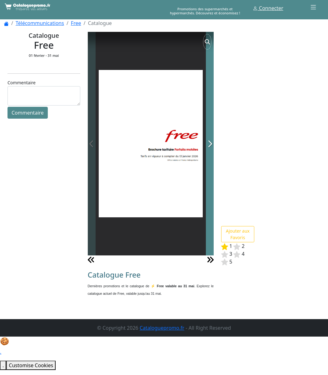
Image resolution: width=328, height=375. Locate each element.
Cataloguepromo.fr (162, 327)
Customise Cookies (31, 365)
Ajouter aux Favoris (238, 234)
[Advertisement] (268, 125)
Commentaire (28, 112)
